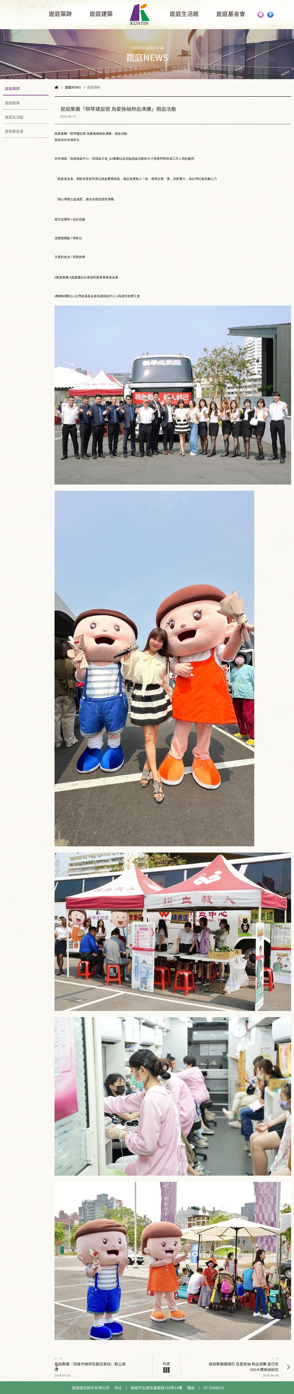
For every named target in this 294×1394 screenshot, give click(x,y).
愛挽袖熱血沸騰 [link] (101, 133)
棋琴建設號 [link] (78, 133)
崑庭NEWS (73, 87)
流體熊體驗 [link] (62, 238)
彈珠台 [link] (77, 238)
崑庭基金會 (14, 131)
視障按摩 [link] (79, 257)
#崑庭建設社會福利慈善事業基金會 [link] (93, 277)
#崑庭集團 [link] (62, 277)
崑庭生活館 (14, 117)
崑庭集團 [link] (61, 133)
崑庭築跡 (12, 88)
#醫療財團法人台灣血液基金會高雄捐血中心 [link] (85, 296)
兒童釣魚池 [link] (62, 257)
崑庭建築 (12, 102)
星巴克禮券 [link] (62, 219)
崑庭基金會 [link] (65, 178)
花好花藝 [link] (79, 219)
